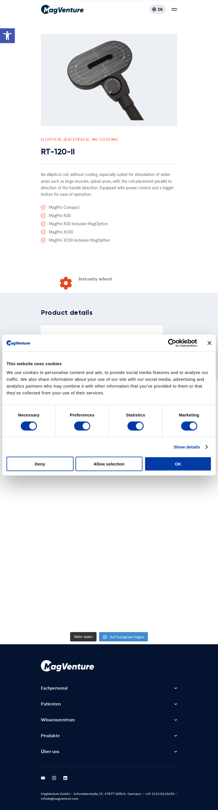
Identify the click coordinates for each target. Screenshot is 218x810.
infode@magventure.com (59, 798)
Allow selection (108, 464)
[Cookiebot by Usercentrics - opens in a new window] (172, 343)
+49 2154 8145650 (159, 793)
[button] (7, 35)
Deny (40, 464)
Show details (187, 446)
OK (178, 464)
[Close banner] (209, 343)
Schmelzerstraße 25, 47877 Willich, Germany (107, 793)
